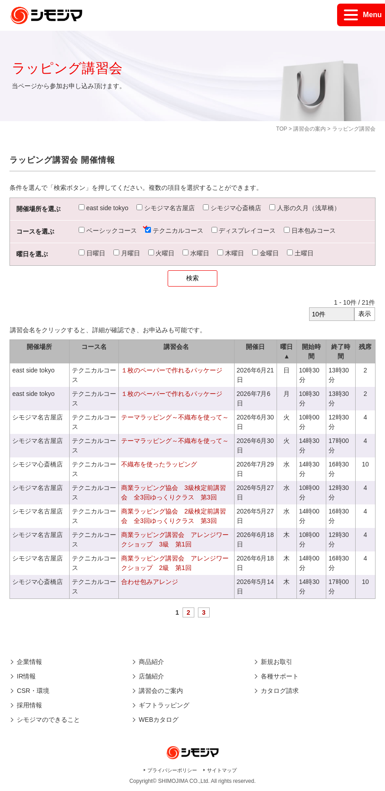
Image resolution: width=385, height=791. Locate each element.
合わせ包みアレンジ (149, 581)
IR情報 (26, 676)
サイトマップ (222, 770)
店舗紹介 (151, 676)
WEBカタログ (158, 719)
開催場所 (39, 346)
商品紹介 (151, 661)
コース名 (94, 346)
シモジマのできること (48, 719)
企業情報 (29, 661)
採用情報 (29, 705)
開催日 (255, 346)
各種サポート (280, 676)
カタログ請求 (280, 690)
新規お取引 (276, 661)
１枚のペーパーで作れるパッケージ (171, 370)
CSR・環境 (33, 690)
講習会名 (176, 346)
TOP (281, 129)
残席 (365, 346)
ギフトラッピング (164, 705)
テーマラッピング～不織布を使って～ (175, 417)
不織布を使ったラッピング (159, 464)
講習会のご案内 (161, 690)
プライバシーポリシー (172, 770)
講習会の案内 (309, 129)
